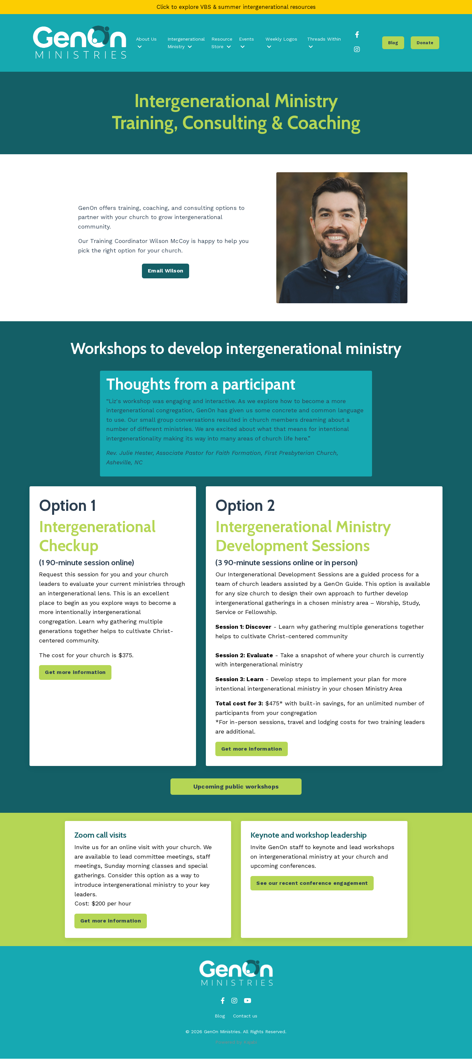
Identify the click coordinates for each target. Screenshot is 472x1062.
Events (247, 43)
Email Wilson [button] (165, 272)
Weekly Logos (281, 43)
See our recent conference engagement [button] (312, 886)
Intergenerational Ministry (187, 43)
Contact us (245, 1019)
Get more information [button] (75, 675)
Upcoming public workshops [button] (236, 789)
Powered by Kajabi (236, 1045)
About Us (147, 43)
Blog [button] (393, 43)
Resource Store (223, 43)
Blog (220, 1019)
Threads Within (324, 43)
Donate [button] (425, 43)
